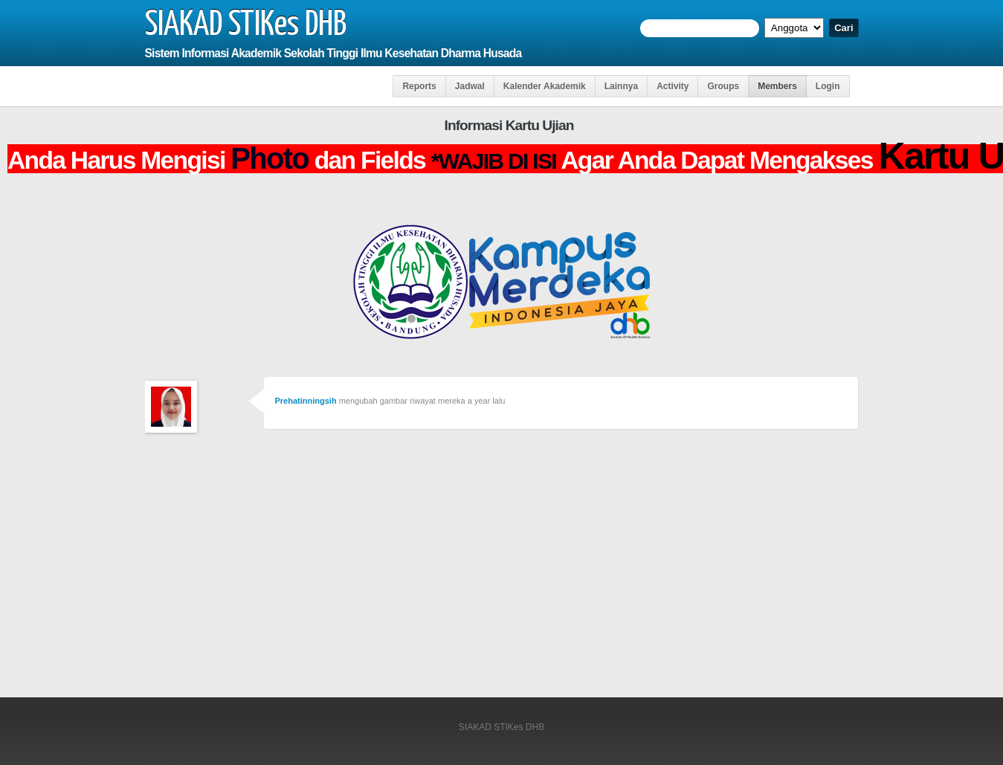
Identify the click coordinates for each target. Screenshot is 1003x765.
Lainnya (621, 86)
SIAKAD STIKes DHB (245, 25)
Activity (672, 86)
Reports (419, 86)
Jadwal (470, 86)
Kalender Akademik (544, 86)
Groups (723, 86)
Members (777, 86)
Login (828, 86)
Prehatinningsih (306, 400)
